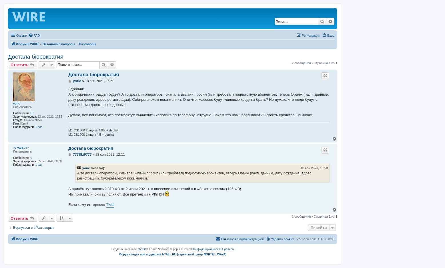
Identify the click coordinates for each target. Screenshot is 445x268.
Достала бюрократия (35, 57)
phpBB (141, 249)
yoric (16, 103)
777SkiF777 (21, 148)
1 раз (38, 127)
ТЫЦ (110, 204)
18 (31, 113)
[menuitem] (34, 35)
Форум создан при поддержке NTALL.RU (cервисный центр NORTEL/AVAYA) (172, 254)
